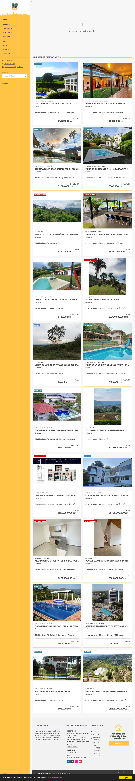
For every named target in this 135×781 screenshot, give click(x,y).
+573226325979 (10, 61)
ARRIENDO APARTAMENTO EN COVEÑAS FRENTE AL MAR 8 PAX (107, 626)
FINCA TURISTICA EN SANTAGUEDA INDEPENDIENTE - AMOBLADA (107, 234)
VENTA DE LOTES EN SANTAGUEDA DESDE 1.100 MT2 (57, 365)
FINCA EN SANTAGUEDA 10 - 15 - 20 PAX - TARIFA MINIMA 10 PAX (57, 104)
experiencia (7, 32)
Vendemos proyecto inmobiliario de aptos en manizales (57, 496)
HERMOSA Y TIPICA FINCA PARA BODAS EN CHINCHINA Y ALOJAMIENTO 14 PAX (107, 104)
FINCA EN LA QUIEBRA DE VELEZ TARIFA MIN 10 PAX (107, 365)
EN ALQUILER (7, 28)
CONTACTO (6, 54)
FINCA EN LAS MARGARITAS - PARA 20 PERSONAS (57, 626)
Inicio (5, 20)
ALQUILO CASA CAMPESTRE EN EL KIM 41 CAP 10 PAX (57, 300)
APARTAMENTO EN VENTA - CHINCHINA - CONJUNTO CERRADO (57, 561)
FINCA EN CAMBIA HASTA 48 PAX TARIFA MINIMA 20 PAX (57, 430)
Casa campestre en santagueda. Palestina (107, 496)
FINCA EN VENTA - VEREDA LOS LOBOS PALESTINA (107, 691)
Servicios (6, 37)
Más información (56, 778)
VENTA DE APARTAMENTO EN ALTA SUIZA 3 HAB (107, 561)
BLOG (5, 41)
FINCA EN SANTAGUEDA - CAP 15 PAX (52, 691)
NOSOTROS (6, 49)
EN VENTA (6, 24)
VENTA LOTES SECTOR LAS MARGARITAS (104, 430)
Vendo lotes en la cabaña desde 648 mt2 (56, 234)
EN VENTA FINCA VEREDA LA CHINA (102, 300)
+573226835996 (9, 64)
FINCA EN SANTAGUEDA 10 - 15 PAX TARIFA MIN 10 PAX (107, 169)
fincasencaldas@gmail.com (14, 67)
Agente (5, 45)
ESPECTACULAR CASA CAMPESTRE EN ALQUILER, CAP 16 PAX (57, 169)
